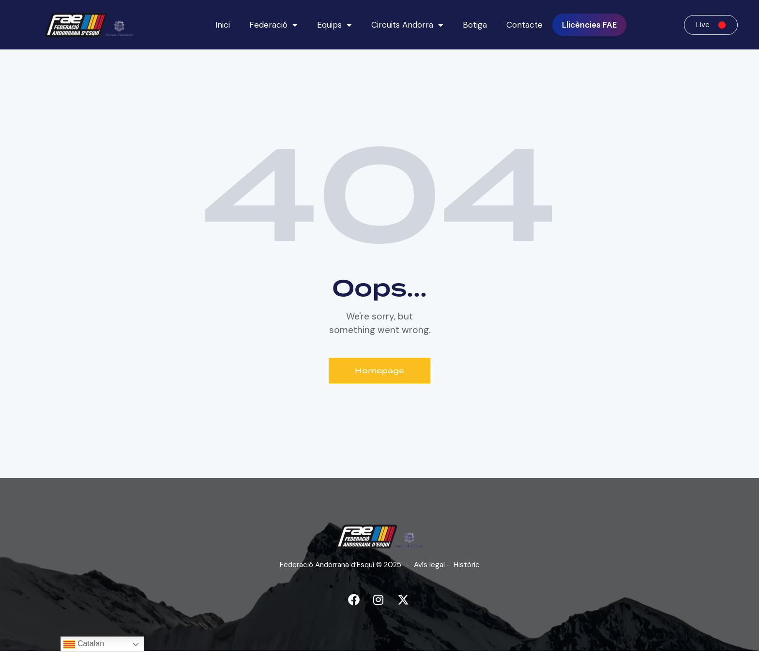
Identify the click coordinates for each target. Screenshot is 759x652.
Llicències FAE (589, 24)
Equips (334, 25)
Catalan (83, 644)
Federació (273, 25)
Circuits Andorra (407, 25)
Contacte (524, 24)
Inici (222, 24)
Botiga (475, 24)
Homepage (380, 371)
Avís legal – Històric (447, 565)
